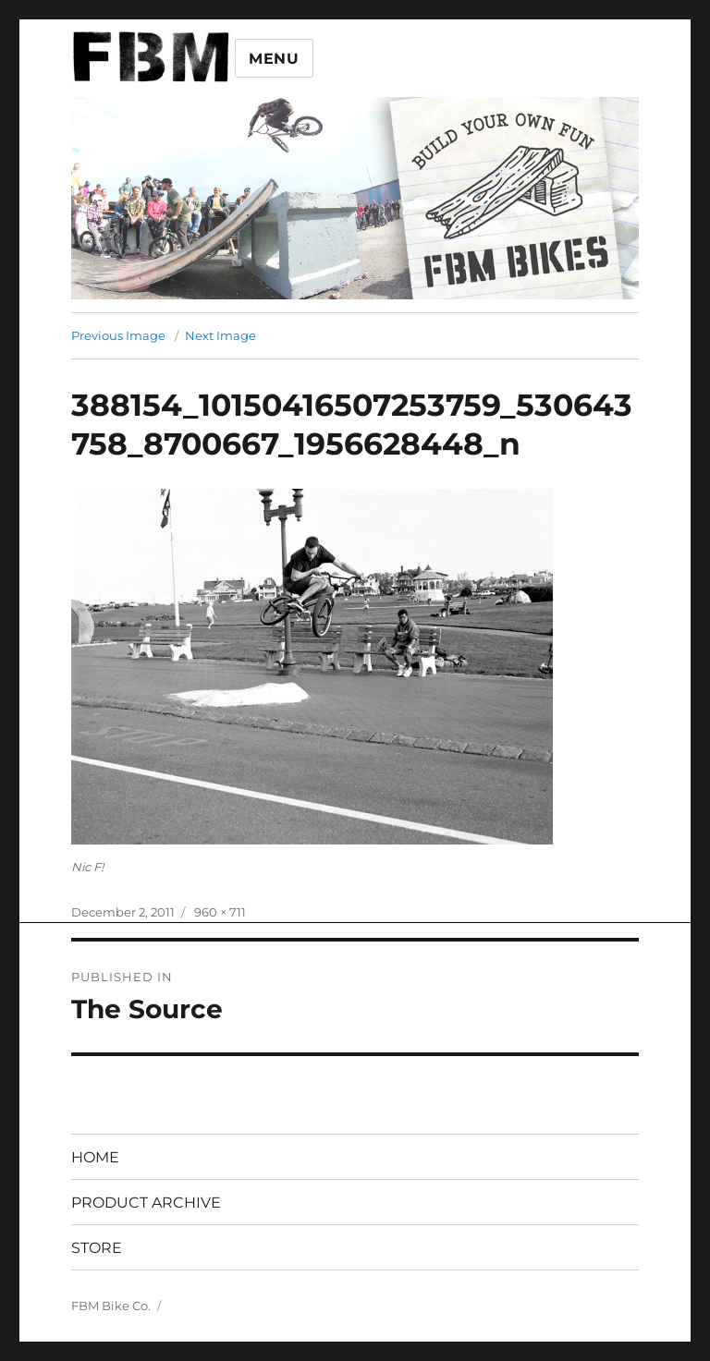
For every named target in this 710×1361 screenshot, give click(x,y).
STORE (96, 1248)
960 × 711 (220, 912)
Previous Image (118, 335)
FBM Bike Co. (111, 1305)
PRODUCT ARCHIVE (146, 1202)
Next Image (220, 335)
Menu (274, 58)
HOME (95, 1157)
